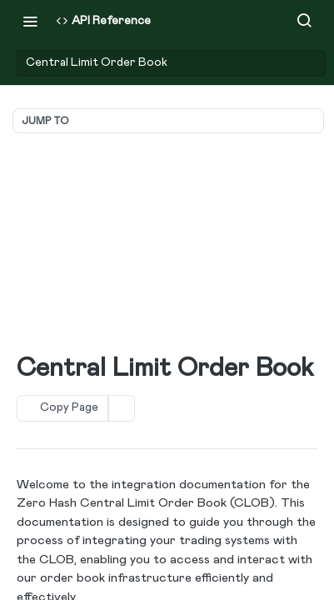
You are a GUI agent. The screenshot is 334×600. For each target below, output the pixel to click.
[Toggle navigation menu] (30, 21)
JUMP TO (45, 121)
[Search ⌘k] (304, 21)
